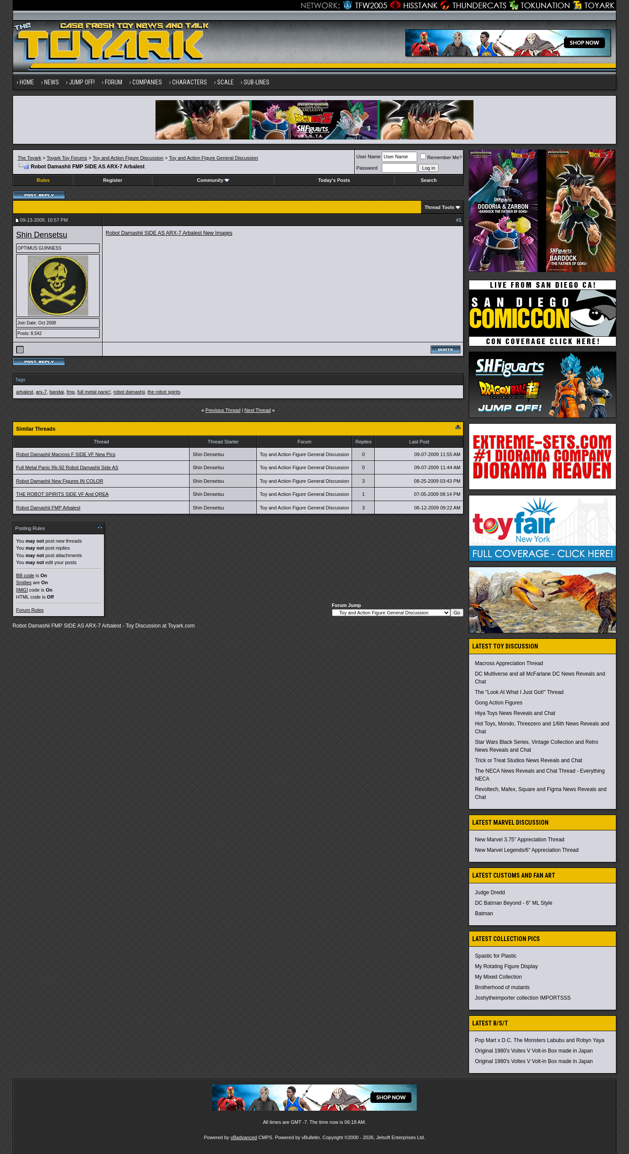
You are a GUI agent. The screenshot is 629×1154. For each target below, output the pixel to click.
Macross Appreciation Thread (509, 663)
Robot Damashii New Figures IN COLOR (59, 481)
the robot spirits (164, 391)
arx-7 (41, 391)
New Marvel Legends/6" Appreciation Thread (527, 850)
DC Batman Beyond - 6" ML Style (513, 903)
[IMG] (22, 590)
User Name (368, 156)
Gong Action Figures (498, 703)
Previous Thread (223, 410)
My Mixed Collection (498, 977)
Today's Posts (334, 180)
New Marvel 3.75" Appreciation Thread (519, 840)
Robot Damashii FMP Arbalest (48, 507)
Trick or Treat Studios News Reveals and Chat (528, 760)
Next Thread (258, 410)
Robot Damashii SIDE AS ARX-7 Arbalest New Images (169, 233)
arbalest (24, 391)
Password (366, 168)
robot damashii (129, 391)
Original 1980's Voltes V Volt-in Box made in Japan (534, 1051)
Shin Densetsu (41, 234)
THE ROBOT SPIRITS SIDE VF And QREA (62, 494)
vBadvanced (244, 1137)
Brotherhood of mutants (502, 987)
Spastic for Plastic (495, 956)
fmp (70, 391)
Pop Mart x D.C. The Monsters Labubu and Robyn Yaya (539, 1040)
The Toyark (29, 157)
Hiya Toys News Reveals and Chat (515, 713)
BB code (25, 575)
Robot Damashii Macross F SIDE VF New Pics (65, 454)
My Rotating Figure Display (506, 966)
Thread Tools (439, 207)
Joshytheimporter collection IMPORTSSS (522, 998)
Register (112, 180)
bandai (56, 391)
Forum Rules (30, 610)
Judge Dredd (490, 892)
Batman (484, 913)
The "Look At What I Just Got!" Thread (519, 692)
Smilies (23, 582)
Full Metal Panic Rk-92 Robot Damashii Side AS (67, 467)
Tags (20, 379)
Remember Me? (441, 157)
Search (429, 180)
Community (213, 180)
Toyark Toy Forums (67, 157)
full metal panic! (94, 391)
